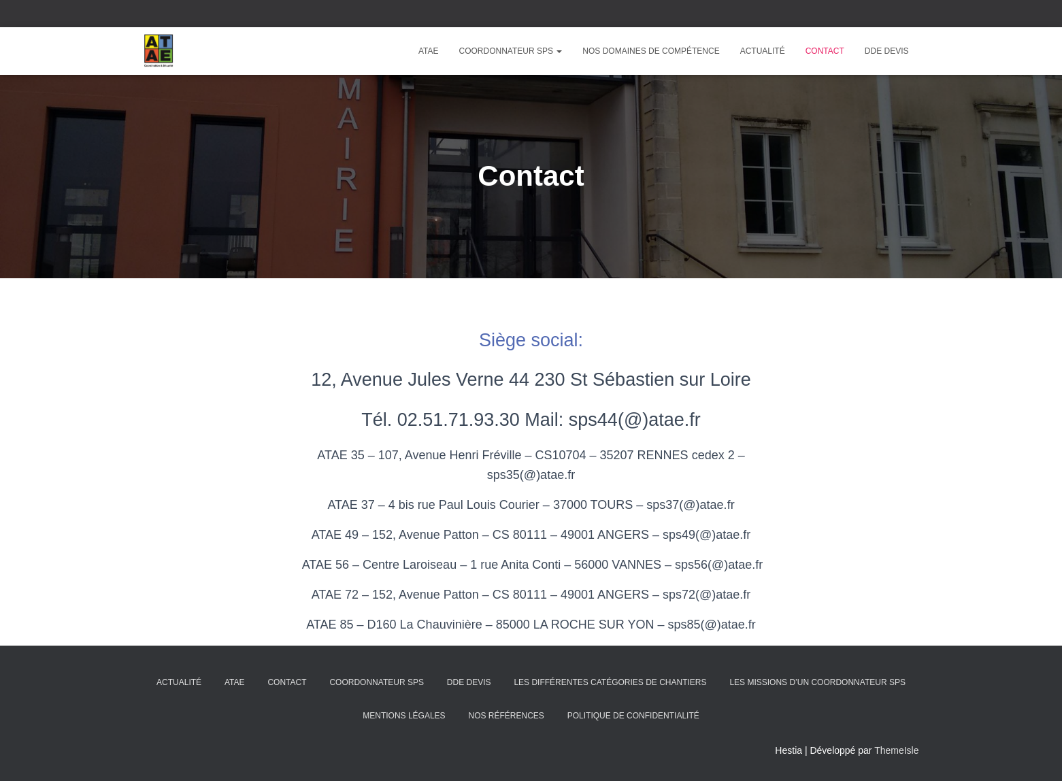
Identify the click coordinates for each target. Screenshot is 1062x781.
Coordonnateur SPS (511, 51)
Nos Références (506, 715)
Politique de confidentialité (633, 715)
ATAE (428, 51)
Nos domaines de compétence (650, 51)
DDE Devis (887, 51)
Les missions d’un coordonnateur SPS (817, 682)
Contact (825, 51)
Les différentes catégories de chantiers (610, 682)
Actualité (762, 51)
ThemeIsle (896, 750)
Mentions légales (404, 715)
